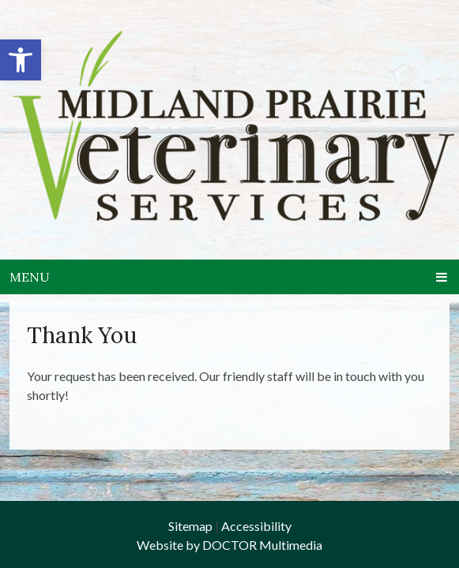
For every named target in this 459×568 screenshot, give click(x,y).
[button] (20, 59)
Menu (29, 277)
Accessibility (256, 525)
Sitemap (190, 525)
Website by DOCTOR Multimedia (229, 544)
